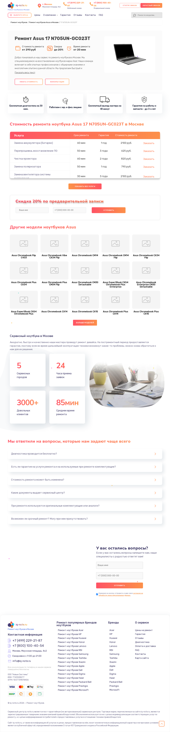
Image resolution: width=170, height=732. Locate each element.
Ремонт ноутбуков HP (69, 634)
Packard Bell (115, 682)
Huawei (113, 638)
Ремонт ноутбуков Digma (71, 674)
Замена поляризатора (27, 166)
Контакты (90, 15)
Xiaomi (112, 662)
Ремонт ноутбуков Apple (71, 666)
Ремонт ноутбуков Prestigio (73, 686)
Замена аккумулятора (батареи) (33, 142)
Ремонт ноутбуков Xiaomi (71, 662)
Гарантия (65, 15)
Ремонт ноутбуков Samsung (73, 654)
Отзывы (78, 15)
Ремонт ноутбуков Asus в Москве (44, 22)
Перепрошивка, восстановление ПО (35, 150)
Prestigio (114, 686)
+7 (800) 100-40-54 (28, 645)
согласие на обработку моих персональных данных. (121, 594)
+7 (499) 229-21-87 (27, 640)
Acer (111, 630)
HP (110, 634)
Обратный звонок (151, 5)
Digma (112, 674)
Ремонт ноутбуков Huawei (72, 638)
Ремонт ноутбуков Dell (70, 670)
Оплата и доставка (145, 646)
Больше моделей (85, 323)
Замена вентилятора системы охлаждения (32, 176)
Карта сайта (142, 658)
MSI (111, 650)
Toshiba (113, 658)
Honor (112, 642)
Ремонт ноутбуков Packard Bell (74, 682)
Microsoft (114, 690)
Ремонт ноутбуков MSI (70, 650)
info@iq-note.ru (22, 661)
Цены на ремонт (144, 630)
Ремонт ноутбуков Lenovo (72, 646)
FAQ (101, 15)
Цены (37, 15)
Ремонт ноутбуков (19, 22)
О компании (49, 15)
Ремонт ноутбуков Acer (70, 630)
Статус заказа (130, 5)
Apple (112, 666)
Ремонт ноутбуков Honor (71, 642)
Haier (112, 678)
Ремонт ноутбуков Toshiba (72, 658)
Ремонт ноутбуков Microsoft (73, 690)
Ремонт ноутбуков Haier (71, 678)
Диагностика (142, 642)
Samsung (114, 654)
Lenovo (113, 646)
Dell (111, 670)
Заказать (148, 143)
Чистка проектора (25, 158)
